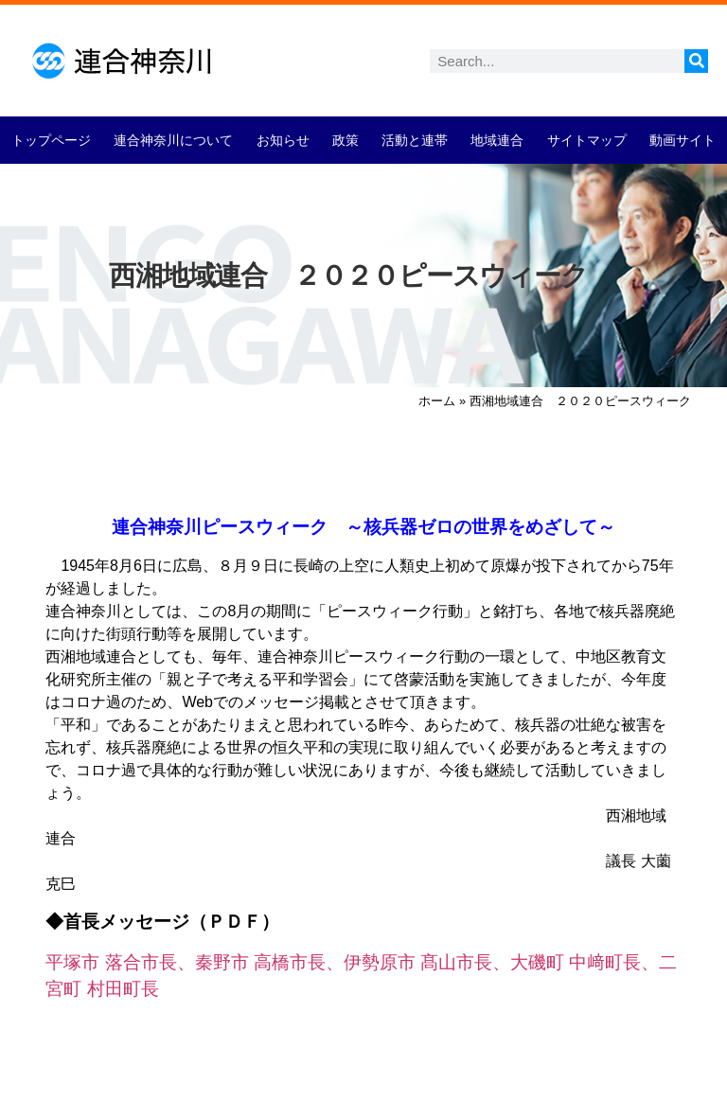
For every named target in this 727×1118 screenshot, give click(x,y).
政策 (345, 140)
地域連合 (496, 140)
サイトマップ (587, 140)
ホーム (436, 401)
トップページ (51, 140)
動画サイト (682, 140)
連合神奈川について (173, 140)
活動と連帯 (414, 140)
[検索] (696, 61)
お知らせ (283, 140)
